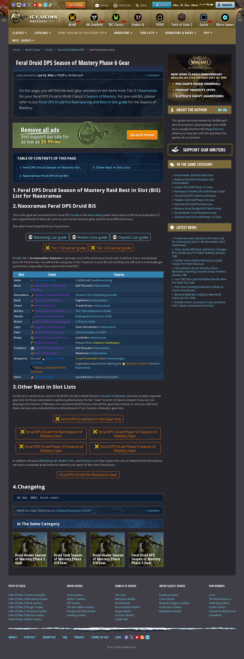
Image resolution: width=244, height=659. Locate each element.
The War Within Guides (80, 607)
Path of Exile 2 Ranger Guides (25, 607)
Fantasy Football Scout (222, 611)
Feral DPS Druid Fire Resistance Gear (88, 474)
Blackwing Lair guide (47, 237)
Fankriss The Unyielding (91, 295)
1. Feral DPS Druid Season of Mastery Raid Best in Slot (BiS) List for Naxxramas (51, 167)
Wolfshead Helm (45, 280)
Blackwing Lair (48, 461)
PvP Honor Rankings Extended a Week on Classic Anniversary (198, 288)
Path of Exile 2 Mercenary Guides (28, 599)
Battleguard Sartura (88, 316)
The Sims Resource (220, 599)
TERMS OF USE (100, 637)
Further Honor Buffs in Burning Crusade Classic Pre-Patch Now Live (197, 262)
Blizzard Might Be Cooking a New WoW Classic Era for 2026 (196, 296)
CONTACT (30, 637)
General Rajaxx (86, 332)
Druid (49, 50)
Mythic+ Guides (76, 599)
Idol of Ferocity (44, 377)
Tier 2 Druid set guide (111, 248)
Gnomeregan (115, 358)
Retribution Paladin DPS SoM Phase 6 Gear (200, 191)
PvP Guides (73, 603)
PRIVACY (79, 637)
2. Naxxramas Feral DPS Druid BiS (44, 176)
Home (16, 50)
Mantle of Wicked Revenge (52, 295)
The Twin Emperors (88, 311)
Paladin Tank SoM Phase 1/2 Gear (194, 200)
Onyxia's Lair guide (130, 237)
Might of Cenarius (46, 343)
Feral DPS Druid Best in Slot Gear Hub (88, 419)
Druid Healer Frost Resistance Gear (196, 213)
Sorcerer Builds (124, 615)
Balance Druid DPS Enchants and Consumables (192, 181)
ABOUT (12, 637)
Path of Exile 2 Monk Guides (24, 603)
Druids (75, 215)
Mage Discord (214, 129)
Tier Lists (120, 595)
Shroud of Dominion (48, 300)
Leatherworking (102, 280)
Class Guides (74, 595)
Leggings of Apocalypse (50, 327)
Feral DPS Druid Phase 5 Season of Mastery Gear (124, 448)
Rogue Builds (123, 611)
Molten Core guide (89, 237)
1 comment (152, 75)
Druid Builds (122, 603)
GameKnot (215, 615)
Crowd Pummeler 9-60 (90, 358)
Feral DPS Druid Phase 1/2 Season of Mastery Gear (125, 434)
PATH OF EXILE (16, 586)
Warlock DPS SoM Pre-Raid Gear (194, 204)
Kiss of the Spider (46, 353)
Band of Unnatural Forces (51, 337)
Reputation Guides (170, 611)
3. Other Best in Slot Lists (111, 167)
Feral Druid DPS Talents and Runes (195, 196)
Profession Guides (170, 607)
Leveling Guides (76, 615)
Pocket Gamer (217, 607)
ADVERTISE (49, 637)
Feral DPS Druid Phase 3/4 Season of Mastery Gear (51, 448)
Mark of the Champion (49, 348)
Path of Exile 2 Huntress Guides (27, 595)
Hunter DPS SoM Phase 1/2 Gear (194, 187)
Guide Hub (121, 619)
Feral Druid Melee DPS (71, 50)
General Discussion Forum (73, 510)
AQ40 (113, 295)
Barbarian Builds (125, 599)
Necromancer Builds (127, 607)
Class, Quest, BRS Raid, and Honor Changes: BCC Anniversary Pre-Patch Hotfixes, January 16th (199, 253)
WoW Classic (33, 50)
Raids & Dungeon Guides (174, 603)
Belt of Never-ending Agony (52, 321)
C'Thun (80, 321)
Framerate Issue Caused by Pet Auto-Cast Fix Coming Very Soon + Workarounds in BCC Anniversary (199, 241)
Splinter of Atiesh (137, 363)
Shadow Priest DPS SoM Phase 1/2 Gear (198, 217)
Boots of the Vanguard (49, 332)
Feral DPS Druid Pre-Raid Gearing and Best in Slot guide (83, 102)
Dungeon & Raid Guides (81, 611)
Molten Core (67, 461)
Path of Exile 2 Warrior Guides (26, 615)
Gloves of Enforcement (49, 316)
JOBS (118, 637)
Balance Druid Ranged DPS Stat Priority (198, 208)
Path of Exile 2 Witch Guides (24, 619)
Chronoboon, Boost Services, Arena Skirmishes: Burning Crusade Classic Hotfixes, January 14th (199, 271)
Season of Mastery (101, 96)
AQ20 (102, 332)
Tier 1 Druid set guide (65, 248)
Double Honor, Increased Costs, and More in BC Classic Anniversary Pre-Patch (199, 303)
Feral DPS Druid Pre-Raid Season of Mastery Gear (51, 434)
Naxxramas (148, 90)
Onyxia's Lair (90, 461)
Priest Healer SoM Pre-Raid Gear (194, 175)
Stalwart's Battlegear (106, 343)
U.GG (212, 595)
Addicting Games (219, 603)
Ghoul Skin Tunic (45, 305)
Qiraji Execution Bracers (50, 311)
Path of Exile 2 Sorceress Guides (27, 611)
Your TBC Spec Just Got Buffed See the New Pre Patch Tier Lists (199, 280)
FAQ (65, 637)
